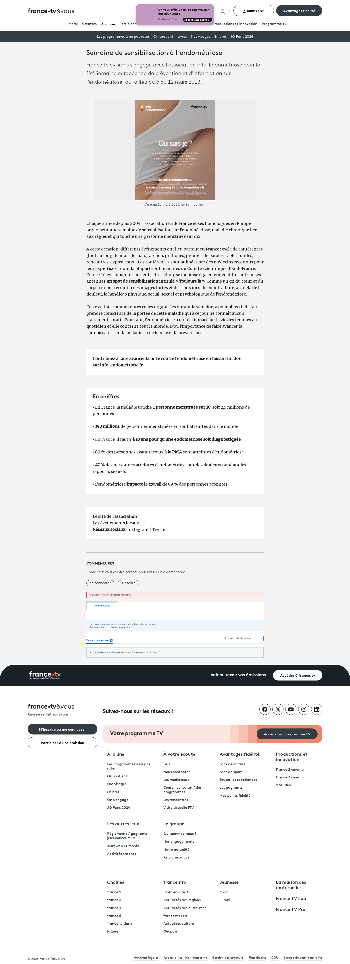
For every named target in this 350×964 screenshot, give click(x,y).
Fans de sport (231, 772)
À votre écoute (179, 754)
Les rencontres (175, 800)
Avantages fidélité (299, 10)
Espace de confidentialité (303, 957)
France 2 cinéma (290, 770)
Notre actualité (176, 850)
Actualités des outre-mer (184, 908)
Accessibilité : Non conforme (185, 957)
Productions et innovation (235, 24)
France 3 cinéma (290, 777)
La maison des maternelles (291, 884)
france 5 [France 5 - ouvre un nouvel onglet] (114, 916)
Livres (182, 37)
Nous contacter (176, 772)
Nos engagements (178, 842)
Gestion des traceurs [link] (227, 957)
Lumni (225, 900)
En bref (220, 37)
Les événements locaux (116, 522)
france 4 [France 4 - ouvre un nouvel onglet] (114, 908)
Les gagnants (231, 788)
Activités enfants (121, 854)
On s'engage (117, 800)
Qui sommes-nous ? (179, 834)
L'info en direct (175, 892)
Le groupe (173, 823)
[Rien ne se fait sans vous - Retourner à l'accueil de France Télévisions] (62, 710)
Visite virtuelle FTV (178, 808)
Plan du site (257, 957)
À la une (108, 23)
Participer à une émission (62, 742)
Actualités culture (178, 924)
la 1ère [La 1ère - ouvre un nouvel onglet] (112, 931)
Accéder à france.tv (297, 675)
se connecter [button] (100, 583)
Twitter (159, 529)
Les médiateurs (176, 780)
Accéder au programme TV (287, 733)
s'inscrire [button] (128, 583)
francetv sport (175, 916)
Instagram (137, 529)
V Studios (284, 785)
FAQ (166, 764)
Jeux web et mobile (123, 846)
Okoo (224, 892)
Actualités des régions (182, 900)
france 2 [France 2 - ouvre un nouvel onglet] (114, 892)
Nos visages (200, 37)
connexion (254, 10)
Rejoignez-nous (176, 857)
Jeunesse (229, 882)
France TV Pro (290, 909)
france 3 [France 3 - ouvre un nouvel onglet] (114, 900)
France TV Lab (291, 898)
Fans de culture (233, 764)
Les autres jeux (123, 823)
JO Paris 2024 (241, 37)
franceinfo (174, 882)
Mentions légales (145, 957)
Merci (73, 24)
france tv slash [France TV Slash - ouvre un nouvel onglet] (119, 924)
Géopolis (170, 931)
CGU (275, 957)
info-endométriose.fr (121, 365)
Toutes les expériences (238, 780)
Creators (89, 24)
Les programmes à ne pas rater (123, 37)
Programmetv (274, 24)
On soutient (163, 37)
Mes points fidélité (235, 796)
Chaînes (115, 882)
